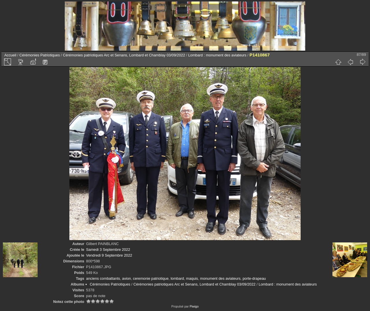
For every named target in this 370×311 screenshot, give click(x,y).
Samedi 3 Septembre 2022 (108, 249)
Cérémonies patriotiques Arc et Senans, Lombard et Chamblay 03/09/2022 (124, 55)
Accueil (10, 55)
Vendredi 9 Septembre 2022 (109, 255)
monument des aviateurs (220, 278)
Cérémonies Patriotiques (39, 55)
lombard (177, 278)
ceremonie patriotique (151, 278)
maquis (192, 278)
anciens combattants (103, 278)
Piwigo (194, 306)
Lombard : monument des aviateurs (217, 55)
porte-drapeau (254, 278)
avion (126, 278)
